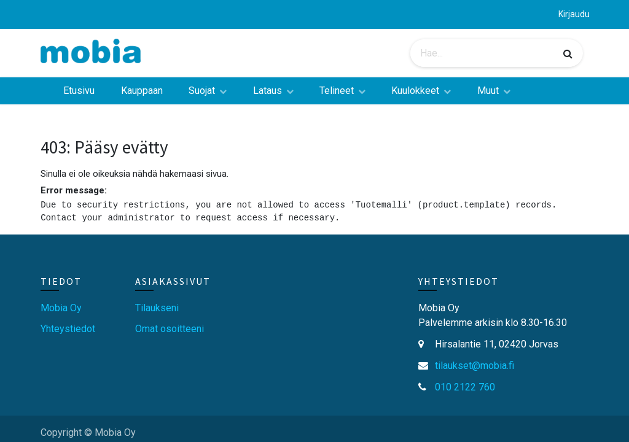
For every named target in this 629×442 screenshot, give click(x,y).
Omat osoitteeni (169, 329)
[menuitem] (79, 91)
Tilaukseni (157, 308)
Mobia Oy (61, 308)
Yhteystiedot (68, 329)
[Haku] (567, 53)
